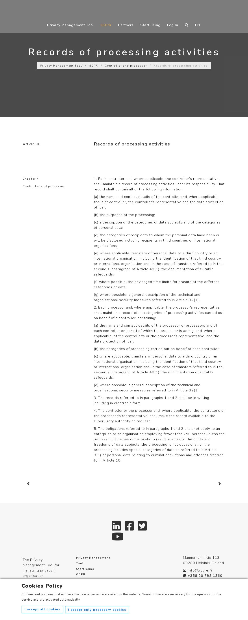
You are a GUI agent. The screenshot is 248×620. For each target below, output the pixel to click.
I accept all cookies (42, 610)
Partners (126, 24)
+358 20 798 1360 (202, 575)
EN (197, 24)
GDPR (106, 24)
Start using (150, 24)
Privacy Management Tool (70, 24)
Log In (172, 24)
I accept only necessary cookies (98, 610)
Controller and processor (126, 65)
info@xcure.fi (197, 570)
